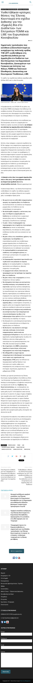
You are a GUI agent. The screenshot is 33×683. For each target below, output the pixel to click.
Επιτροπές (4, 599)
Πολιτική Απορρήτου (25, 681)
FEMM (18, 445)
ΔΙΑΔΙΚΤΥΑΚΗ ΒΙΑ (20, 447)
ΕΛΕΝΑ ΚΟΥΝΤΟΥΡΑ (17, 449)
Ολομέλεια (4, 596)
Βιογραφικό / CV (5, 575)
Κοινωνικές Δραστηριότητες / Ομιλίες (12, 583)
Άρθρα (3, 586)
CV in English (4, 578)
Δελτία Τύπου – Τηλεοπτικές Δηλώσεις (9, 9)
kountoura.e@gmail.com (12, 618)
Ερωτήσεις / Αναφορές (7, 602)
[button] (30, 2)
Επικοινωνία (4, 604)
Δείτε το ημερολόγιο (16, 551)
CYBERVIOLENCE (11, 445)
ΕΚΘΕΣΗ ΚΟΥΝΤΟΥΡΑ (6, 449)
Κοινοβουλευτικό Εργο (7, 594)
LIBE (23, 445)
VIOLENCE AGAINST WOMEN (8, 447)
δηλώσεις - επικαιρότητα (23, 9)
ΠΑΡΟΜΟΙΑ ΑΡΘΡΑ (7, 490)
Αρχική (3, 573)
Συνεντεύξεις (4, 589)
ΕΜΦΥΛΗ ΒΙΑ (27, 449)
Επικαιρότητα (5, 581)
